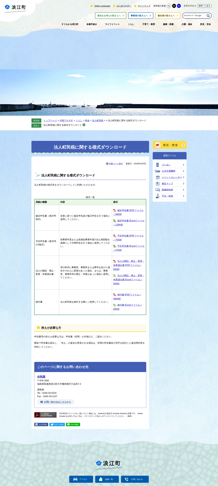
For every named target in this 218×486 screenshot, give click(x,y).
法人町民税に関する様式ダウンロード (62, 125)
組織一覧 (109, 479)
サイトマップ (144, 6)
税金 (87, 120)
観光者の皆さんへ (166, 15)
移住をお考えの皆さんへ (109, 15)
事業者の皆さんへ (139, 15)
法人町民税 (97, 120)
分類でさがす (66, 120)
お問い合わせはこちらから (57, 402)
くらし (79, 120)
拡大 (208, 6)
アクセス (81, 479)
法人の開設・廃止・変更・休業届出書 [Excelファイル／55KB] (129, 279)
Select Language (102, 6)
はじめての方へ (124, 6)
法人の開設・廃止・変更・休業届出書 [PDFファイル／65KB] (129, 265)
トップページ (50, 120)
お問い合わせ (138, 479)
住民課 (41, 376)
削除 (83, 124)
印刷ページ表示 (116, 163)
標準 (201, 6)
